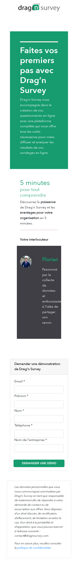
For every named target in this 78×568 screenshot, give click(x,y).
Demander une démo (39, 463)
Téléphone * (23, 425)
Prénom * (21, 396)
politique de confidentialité (34, 548)
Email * (19, 381)
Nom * (19, 410)
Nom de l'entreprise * (30, 440)
